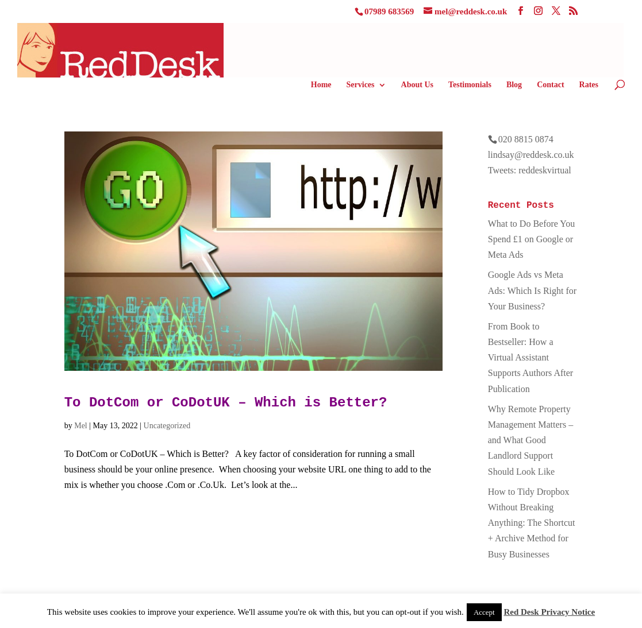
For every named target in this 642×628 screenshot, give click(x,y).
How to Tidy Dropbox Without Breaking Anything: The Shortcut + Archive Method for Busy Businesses (531, 523)
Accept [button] (484, 612)
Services (361, 85)
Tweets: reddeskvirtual (529, 170)
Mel (80, 425)
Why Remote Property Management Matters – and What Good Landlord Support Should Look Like (530, 440)
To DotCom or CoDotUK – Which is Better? (225, 402)
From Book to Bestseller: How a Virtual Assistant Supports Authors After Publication (530, 357)
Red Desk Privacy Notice (549, 612)
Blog (514, 85)
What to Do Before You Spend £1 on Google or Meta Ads (531, 239)
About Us (417, 85)
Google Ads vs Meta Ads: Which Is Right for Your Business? (532, 290)
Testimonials (469, 85)
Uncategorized (167, 425)
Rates (588, 85)
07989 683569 (389, 11)
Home (321, 85)
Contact (550, 85)
